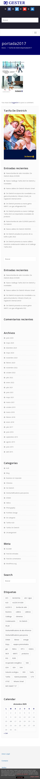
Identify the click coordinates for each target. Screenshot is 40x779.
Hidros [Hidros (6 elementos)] (14, 649)
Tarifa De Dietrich (15, 48)
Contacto (5, 761)
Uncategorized (11, 533)
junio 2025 (9, 338)
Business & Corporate (13, 478)
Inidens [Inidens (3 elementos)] (31, 649)
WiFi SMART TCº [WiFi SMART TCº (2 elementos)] (11, 686)
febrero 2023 (10, 363)
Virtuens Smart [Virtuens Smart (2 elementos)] (19, 681)
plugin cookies (35, 776)
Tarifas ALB (10, 523)
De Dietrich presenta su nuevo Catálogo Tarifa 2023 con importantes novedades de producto (19, 214)
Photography (10, 508)
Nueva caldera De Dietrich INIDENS (18, 229)
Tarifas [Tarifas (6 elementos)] (7, 677)
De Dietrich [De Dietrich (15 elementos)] (23, 621)
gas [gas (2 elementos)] (6, 649)
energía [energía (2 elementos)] (25, 640)
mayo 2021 (10, 397)
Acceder (9, 549)
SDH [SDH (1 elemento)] (7, 667)
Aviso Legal (6, 754)
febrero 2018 (10, 417)
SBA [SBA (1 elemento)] (27, 663)
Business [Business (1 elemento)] (8, 612)
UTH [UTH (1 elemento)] (32, 677)
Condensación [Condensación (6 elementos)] (10, 621)
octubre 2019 (10, 407)
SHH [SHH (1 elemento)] (21, 667)
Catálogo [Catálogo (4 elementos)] (8, 616)
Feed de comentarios (13, 559)
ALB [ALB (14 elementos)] (6, 603)
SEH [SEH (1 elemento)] (14, 667)
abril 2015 (9, 452)
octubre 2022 (10, 373)
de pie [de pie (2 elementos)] (7, 626)
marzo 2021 (10, 402)
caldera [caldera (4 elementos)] (18, 612)
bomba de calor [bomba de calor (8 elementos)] (21, 607)
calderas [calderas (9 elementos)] (28, 612)
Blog (7, 473)
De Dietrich (10, 488)
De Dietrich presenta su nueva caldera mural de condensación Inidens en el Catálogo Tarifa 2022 (20, 244)
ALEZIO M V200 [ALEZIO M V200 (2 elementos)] (17, 603)
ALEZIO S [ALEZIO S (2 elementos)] (8, 607)
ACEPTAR (20, 777)
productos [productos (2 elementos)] (25, 654)
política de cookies (22, 774)
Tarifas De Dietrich (12, 528)
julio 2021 (9, 387)
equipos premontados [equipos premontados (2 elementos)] (21, 644)
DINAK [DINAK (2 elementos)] (7, 640)
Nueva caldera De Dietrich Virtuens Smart (20, 188)
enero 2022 (10, 382)
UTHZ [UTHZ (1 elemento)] (7, 681)
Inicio (4, 48)
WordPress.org (11, 564)
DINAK (8, 498)
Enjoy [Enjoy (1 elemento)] (7, 644)
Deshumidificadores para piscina (17, 493)
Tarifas (4, 767)
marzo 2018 (10, 412)
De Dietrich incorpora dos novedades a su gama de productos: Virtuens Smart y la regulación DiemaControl (19, 196)
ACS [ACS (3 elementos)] (6, 598)
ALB (7, 468)
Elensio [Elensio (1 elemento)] (16, 640)
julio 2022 (9, 378)
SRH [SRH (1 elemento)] (24, 672)
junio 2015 (9, 447)
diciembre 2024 (11, 348)
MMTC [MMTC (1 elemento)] (15, 654)
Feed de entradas (12, 554)
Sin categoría (10, 518)
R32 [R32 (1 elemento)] (6, 658)
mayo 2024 (10, 353)
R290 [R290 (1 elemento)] (14, 658)
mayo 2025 (10, 343)
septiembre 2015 (12, 437)
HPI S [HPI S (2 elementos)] (22, 649)
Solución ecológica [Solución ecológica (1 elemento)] (11, 672)
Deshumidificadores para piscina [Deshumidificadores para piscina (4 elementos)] (16, 635)
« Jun (6, 733)
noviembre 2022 (11, 368)
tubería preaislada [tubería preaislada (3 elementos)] (20, 677)
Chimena (9, 483)
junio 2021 (9, 392)
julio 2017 (9, 427)
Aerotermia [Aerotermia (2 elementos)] (16, 598)
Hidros (8, 503)
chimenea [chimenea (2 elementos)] (19, 616)
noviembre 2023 (11, 358)
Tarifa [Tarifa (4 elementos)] (32, 672)
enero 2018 (10, 422)
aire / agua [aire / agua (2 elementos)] (28, 598)
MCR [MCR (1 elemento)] (7, 654)
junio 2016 (9, 432)
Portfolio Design (11, 513)
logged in (15, 102)
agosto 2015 (10, 442)
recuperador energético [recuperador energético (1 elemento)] (13, 663)
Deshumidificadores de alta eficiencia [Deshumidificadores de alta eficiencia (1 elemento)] (18, 630)
